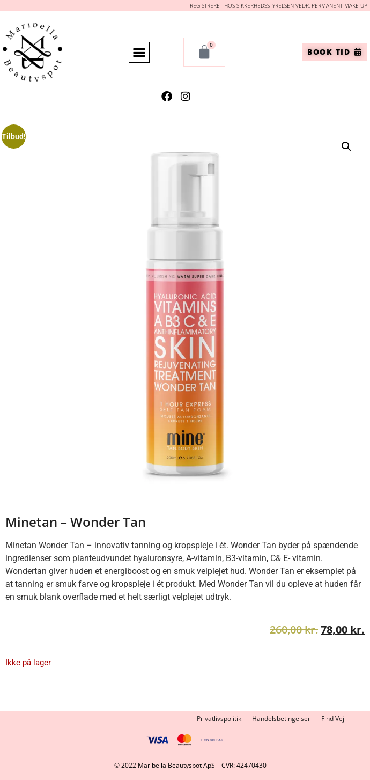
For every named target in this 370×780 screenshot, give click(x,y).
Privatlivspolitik (219, 718)
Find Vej (332, 718)
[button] (139, 52)
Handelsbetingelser (281, 718)
